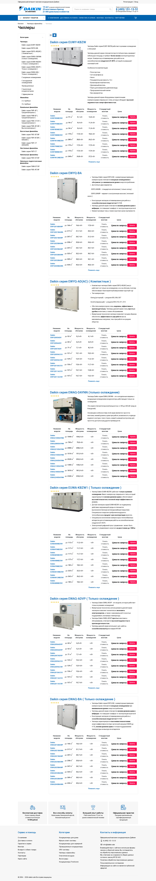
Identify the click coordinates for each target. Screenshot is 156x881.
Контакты (21, 853)
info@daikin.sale (109, 845)
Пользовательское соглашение (112, 863)
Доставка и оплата (25, 841)
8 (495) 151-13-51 (127, 9)
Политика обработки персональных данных (116, 860)
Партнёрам (22, 856)
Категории (31, 37)
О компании (22, 838)
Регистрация (128, 2)
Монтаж (21, 847)
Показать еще (94, 162)
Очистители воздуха (66, 856)
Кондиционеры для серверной (70, 844)
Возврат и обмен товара (27, 850)
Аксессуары (63, 859)
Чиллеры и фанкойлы (34, 23)
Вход (136, 2)
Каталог (21, 23)
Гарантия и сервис (25, 844)
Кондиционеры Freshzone (69, 862)
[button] (135, 18)
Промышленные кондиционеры (71, 847)
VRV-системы (64, 850)
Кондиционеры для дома (68, 838)
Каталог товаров (32, 18)
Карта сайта (22, 859)
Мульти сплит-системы (67, 841)
